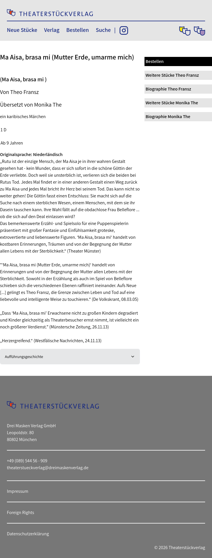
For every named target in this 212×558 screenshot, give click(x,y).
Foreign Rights (20, 512)
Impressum (17, 491)
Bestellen (77, 30)
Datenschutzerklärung (28, 534)
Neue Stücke (22, 30)
